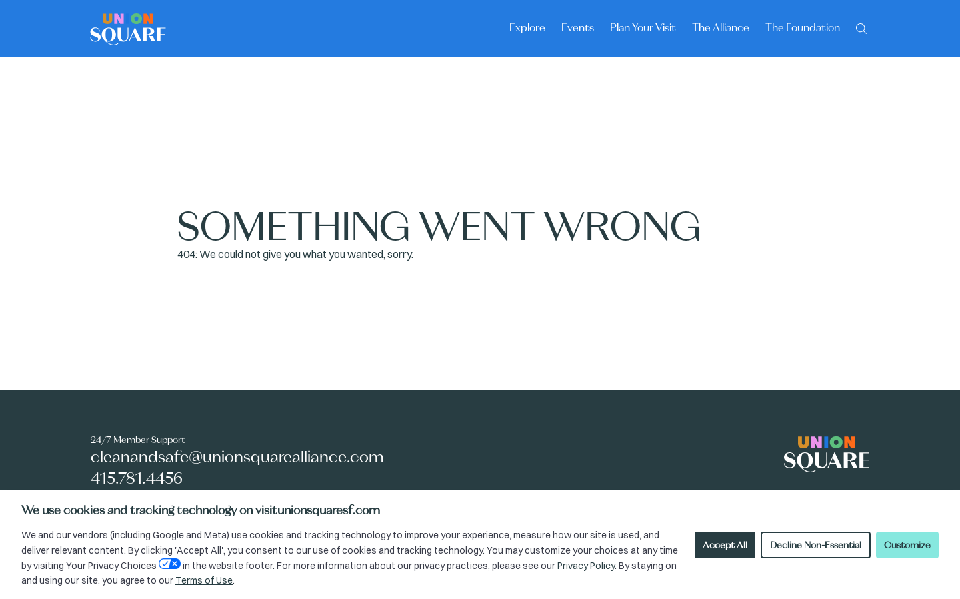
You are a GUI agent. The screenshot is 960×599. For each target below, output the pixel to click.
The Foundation (802, 27)
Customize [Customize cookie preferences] (907, 545)
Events (577, 27)
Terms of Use (204, 580)
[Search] (861, 27)
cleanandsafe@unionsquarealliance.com (237, 456)
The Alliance (720, 27)
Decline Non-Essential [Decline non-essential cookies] (815, 545)
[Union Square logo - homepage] (128, 28)
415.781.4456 (137, 478)
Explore (527, 27)
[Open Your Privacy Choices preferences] (170, 563)
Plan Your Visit (643, 27)
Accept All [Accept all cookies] (725, 545)
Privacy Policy (586, 566)
